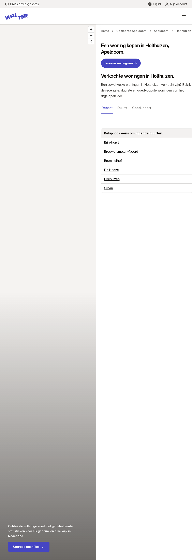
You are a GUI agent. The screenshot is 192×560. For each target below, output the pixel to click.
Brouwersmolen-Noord (121, 151)
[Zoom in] (91, 29)
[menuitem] (22, 4)
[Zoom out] (91, 35)
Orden (108, 188)
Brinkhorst (111, 142)
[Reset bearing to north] (91, 41)
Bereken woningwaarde (120, 63)
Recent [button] (107, 108)
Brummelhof (113, 161)
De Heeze (111, 170)
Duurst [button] (122, 108)
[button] (16, 16)
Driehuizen (112, 179)
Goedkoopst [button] (141, 108)
